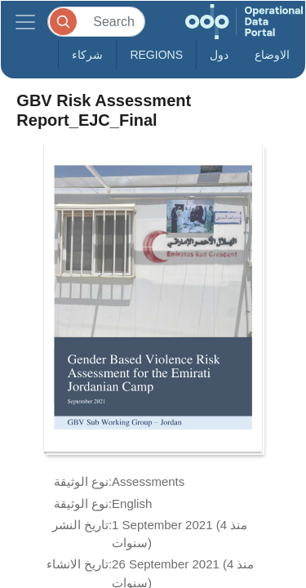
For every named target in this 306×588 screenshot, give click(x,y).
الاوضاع (272, 54)
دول (219, 54)
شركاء (87, 54)
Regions (156, 54)
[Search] (96, 22)
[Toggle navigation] (25, 21)
